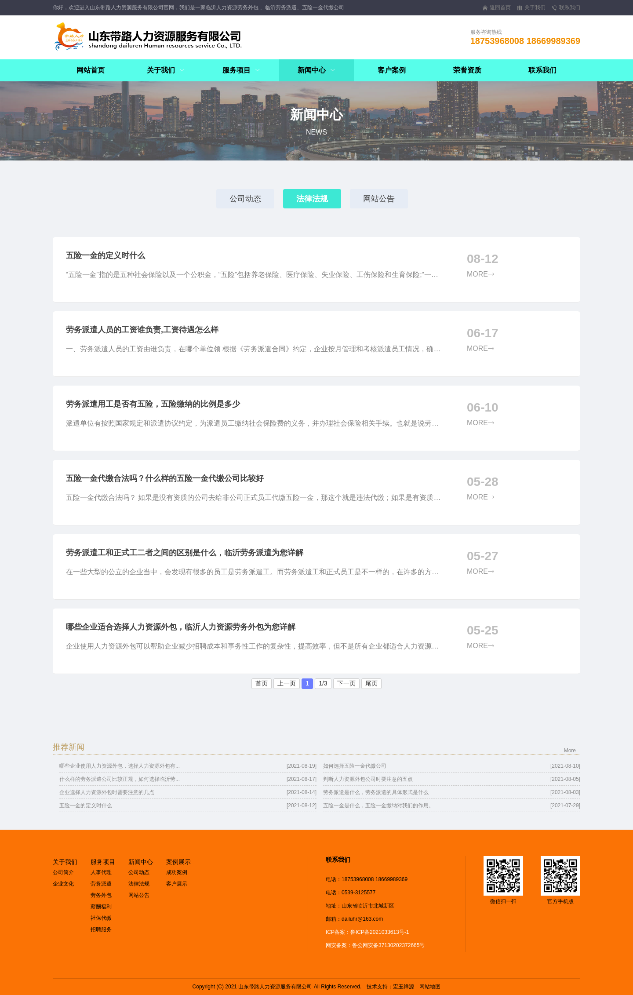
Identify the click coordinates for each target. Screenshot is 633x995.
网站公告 (379, 198)
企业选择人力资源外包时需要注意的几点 (106, 792)
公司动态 (245, 198)
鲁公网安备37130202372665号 (388, 945)
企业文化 (63, 884)
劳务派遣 (101, 884)
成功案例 (176, 872)
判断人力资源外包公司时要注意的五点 (368, 779)
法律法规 (312, 198)
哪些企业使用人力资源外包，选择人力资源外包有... (119, 766)
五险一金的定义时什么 (85, 805)
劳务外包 (101, 895)
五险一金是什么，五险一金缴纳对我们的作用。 (378, 805)
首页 (261, 683)
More (570, 750)
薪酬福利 (101, 907)
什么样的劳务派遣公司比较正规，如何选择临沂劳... (119, 779)
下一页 (346, 683)
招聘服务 (101, 929)
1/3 (323, 683)
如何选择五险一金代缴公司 (354, 766)
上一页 (286, 683)
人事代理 (101, 872)
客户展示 (176, 884)
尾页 (371, 683)
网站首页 (90, 70)
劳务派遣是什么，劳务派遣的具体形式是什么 (376, 792)
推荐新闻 (68, 747)
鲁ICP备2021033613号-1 (379, 932)
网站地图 (429, 987)
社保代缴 (101, 918)
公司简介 (63, 872)
